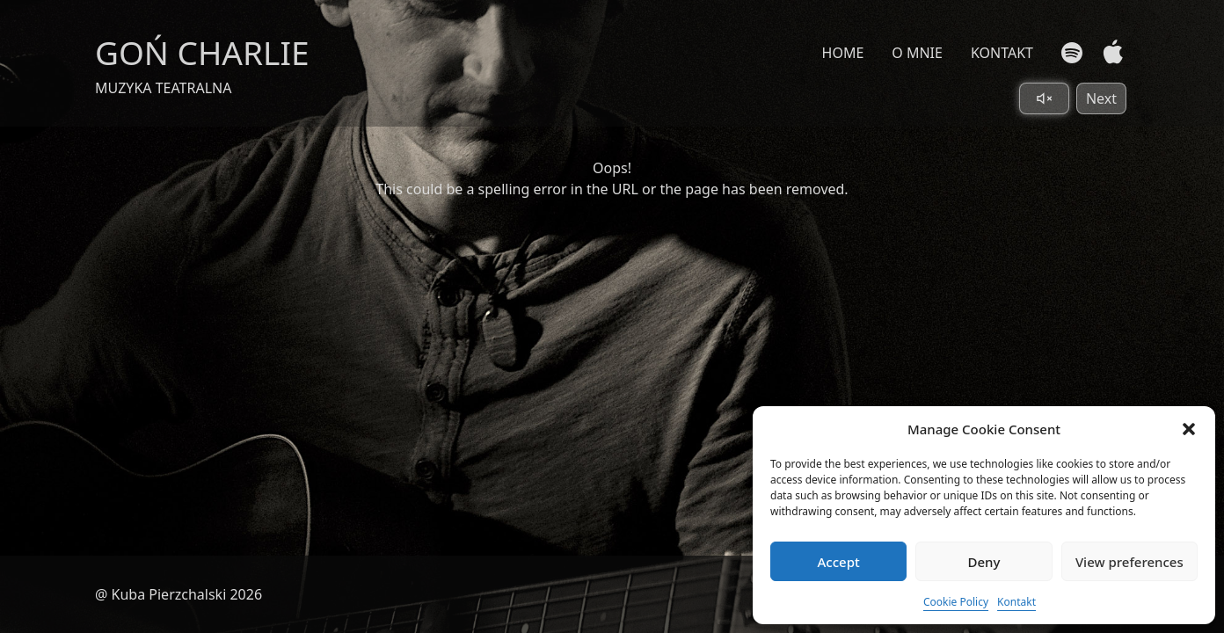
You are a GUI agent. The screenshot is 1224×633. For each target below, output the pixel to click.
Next (1101, 98)
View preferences (1129, 562)
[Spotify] (1071, 52)
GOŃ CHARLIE (202, 52)
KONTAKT (1002, 52)
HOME (843, 52)
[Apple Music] (1109, 52)
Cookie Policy (955, 601)
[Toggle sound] (1044, 98)
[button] (1189, 429)
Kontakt (1016, 601)
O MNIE (917, 52)
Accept (839, 562)
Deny (984, 562)
